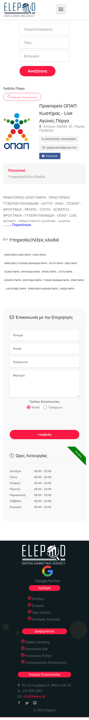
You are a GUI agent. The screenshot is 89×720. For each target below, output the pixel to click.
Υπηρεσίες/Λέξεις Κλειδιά (26, 177)
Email (33, 407)
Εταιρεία (38, 605)
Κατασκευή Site (36, 649)
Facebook (50, 156)
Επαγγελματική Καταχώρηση (46, 662)
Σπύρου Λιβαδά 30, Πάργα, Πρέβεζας (62, 128)
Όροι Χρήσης (41, 612)
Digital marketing (37, 642)
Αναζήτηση (37, 71)
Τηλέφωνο (52, 407)
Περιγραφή (16, 170)
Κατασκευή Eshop (38, 656)
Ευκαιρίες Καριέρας (46, 619)
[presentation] (41, 421)
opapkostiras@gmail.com (59, 147)
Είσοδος (38, 599)
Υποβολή (44, 434)
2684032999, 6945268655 (59, 139)
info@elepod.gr (34, 696)
